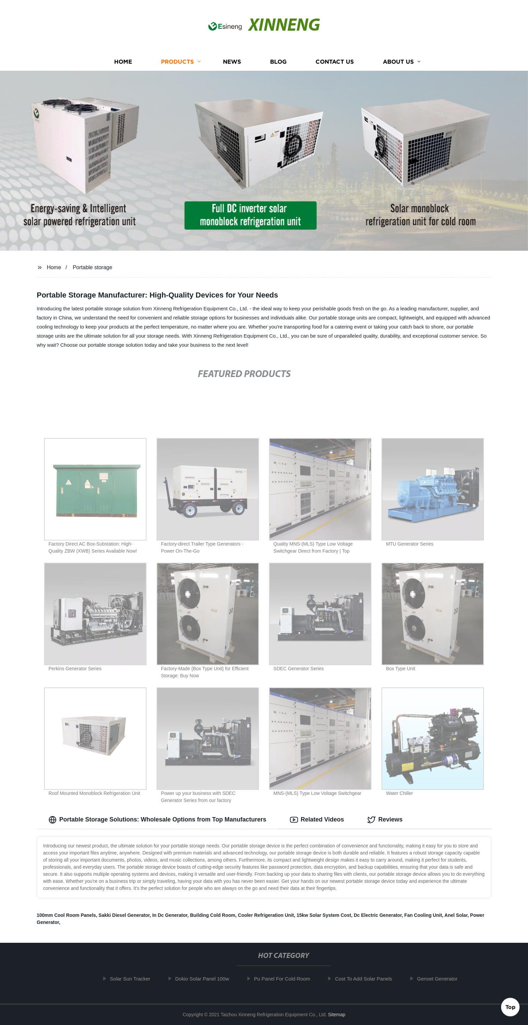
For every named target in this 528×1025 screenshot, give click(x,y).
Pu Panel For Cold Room (286, 979)
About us (398, 61)
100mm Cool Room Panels (66, 915)
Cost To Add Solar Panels (367, 979)
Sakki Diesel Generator (124, 915)
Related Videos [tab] (317, 820)
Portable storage (92, 267)
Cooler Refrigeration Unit (266, 915)
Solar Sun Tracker (134, 979)
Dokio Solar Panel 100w (206, 979)
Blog (278, 61)
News (232, 61)
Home (123, 61)
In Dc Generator (169, 915)
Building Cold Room (212, 915)
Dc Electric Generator (377, 915)
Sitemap (336, 1014)
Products (177, 61)
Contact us (335, 61)
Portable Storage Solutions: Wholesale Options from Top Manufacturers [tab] (157, 820)
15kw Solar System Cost (324, 915)
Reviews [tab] (384, 820)
